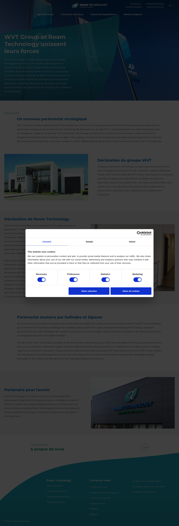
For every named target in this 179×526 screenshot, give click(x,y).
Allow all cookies (131, 291)
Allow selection (89, 291)
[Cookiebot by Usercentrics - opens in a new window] (138, 233)
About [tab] (132, 241)
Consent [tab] (47, 241)
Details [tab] (89, 241)
